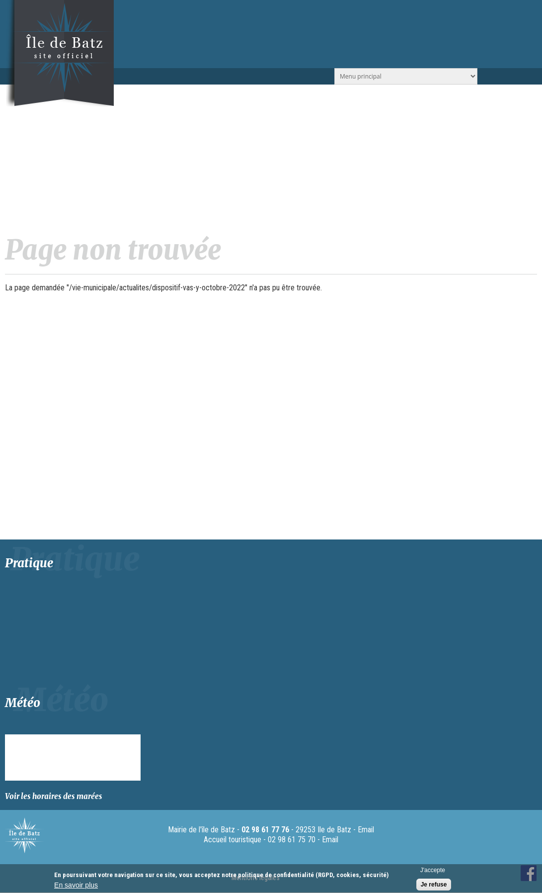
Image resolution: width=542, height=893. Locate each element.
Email (366, 829)
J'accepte (432, 870)
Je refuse (434, 884)
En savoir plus (76, 885)
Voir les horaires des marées (53, 796)
